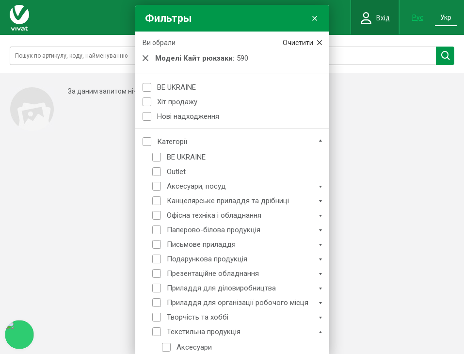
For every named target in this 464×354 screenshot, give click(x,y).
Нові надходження (188, 116)
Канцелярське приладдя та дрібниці (228, 200)
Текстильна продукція (203, 331)
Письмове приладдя (201, 244)
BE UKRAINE (176, 87)
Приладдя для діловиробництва (221, 288)
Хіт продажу (177, 101)
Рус (417, 17)
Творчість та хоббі (197, 317)
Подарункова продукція (207, 259)
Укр (445, 17)
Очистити (302, 43)
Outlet (176, 171)
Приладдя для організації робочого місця (237, 302)
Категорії (172, 141)
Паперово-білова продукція (213, 229)
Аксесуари (194, 347)
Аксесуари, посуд (196, 186)
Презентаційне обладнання (213, 273)
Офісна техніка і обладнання (214, 215)
